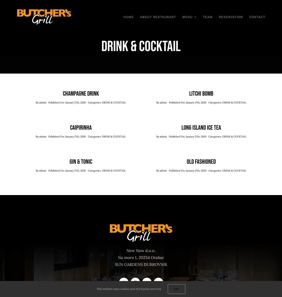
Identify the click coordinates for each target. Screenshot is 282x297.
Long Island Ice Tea (201, 128)
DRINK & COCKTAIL (114, 102)
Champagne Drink (81, 94)
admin (42, 102)
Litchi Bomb (201, 94)
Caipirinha (81, 128)
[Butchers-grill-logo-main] (44, 10)
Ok (176, 289)
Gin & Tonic (81, 162)
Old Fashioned (201, 162)
